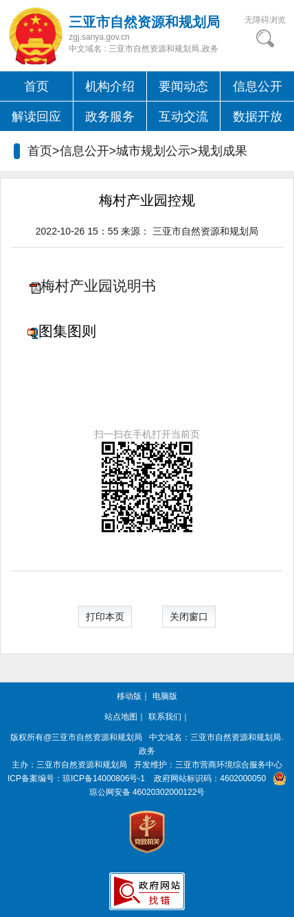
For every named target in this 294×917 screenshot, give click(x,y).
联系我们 (164, 717)
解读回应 (36, 116)
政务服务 (110, 116)
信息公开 (257, 86)
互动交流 (183, 116)
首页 (36, 86)
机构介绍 (110, 86)
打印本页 (105, 616)
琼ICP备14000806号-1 (104, 778)
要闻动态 (183, 86)
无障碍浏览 (265, 20)
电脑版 (164, 696)
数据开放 (257, 116)
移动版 (129, 696)
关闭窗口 (189, 616)
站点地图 (120, 717)
